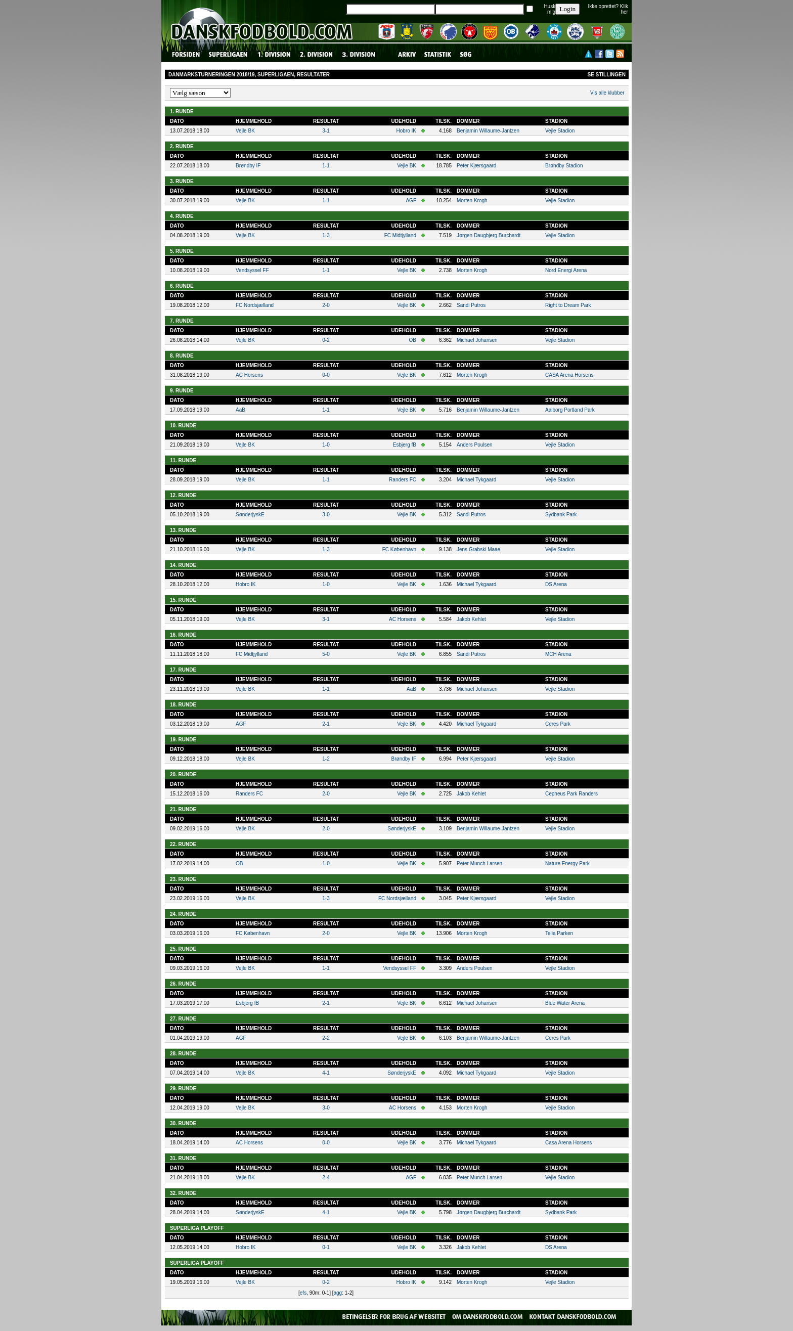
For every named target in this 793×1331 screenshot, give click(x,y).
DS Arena (556, 584)
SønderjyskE (250, 514)
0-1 (325, 1247)
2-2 (325, 1038)
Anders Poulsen (475, 445)
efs (303, 1293)
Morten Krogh (472, 200)
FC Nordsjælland (255, 305)
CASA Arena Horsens (569, 375)
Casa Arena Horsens (568, 1142)
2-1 (325, 724)
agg (338, 1293)
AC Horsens (249, 375)
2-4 (325, 1177)
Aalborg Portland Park (570, 410)
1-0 (325, 445)
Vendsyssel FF (252, 270)
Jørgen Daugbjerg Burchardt (488, 235)
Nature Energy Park (567, 863)
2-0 (325, 305)
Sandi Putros (471, 305)
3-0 (325, 514)
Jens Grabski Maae (478, 549)
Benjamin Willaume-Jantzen (488, 131)
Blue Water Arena (565, 1003)
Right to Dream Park (568, 305)
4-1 (325, 1073)
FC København (399, 549)
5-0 (325, 654)
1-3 (325, 235)
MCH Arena (558, 654)
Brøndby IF (248, 165)
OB (412, 340)
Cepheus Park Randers (571, 793)
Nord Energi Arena (566, 270)
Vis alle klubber (607, 93)
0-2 (325, 340)
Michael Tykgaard (476, 479)
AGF (411, 200)
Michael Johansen (477, 340)
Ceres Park (557, 724)
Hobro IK (406, 131)
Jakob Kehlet (471, 619)
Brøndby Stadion (564, 165)
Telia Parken (559, 933)
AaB (240, 410)
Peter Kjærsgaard (476, 165)
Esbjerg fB (404, 445)
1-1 (325, 165)
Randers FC (402, 479)
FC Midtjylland (400, 235)
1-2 (325, 759)
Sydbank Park (561, 514)
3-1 (325, 131)
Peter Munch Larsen (479, 863)
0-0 (325, 375)
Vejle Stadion (560, 131)
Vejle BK (245, 131)
